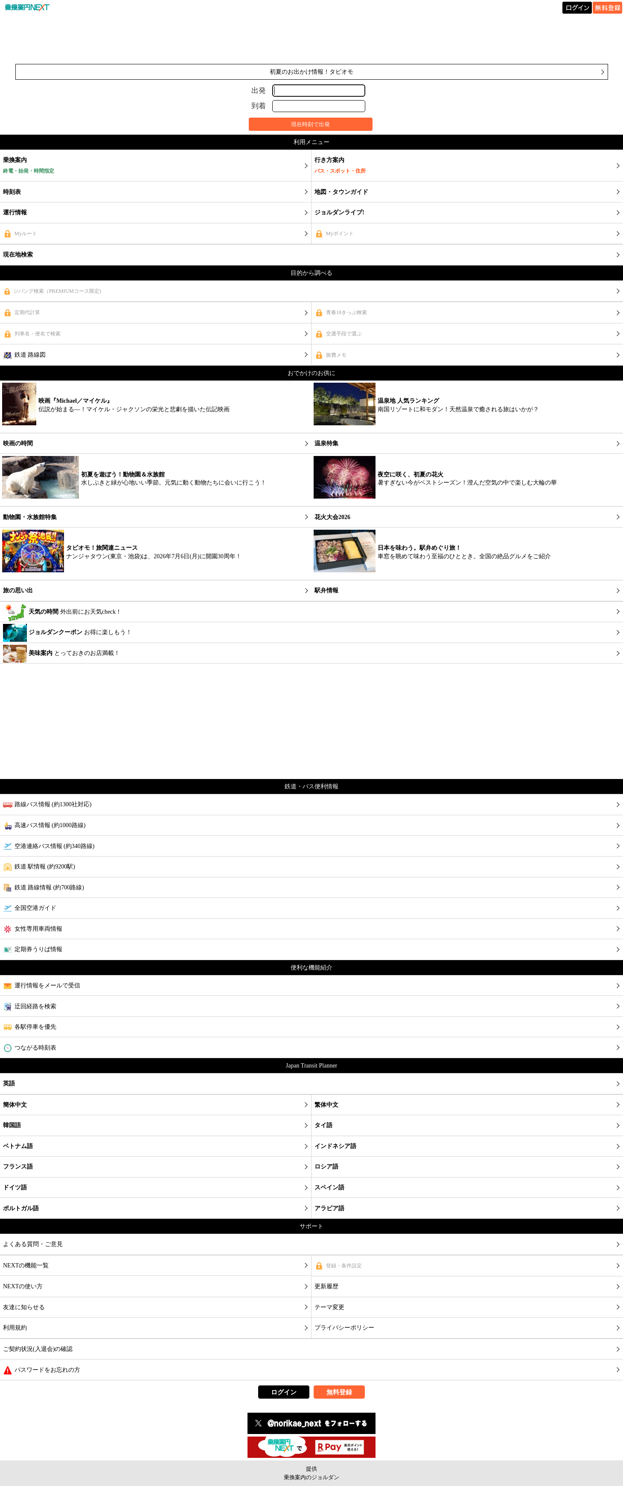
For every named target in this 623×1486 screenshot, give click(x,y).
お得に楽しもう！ (67, 633)
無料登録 (339, 1392)
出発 (258, 90)
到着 (258, 106)
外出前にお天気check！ (62, 612)
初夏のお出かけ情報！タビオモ (311, 72)
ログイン (284, 1392)
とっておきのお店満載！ (61, 654)
